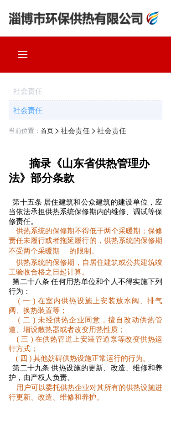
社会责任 (27, 110)
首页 (47, 130)
